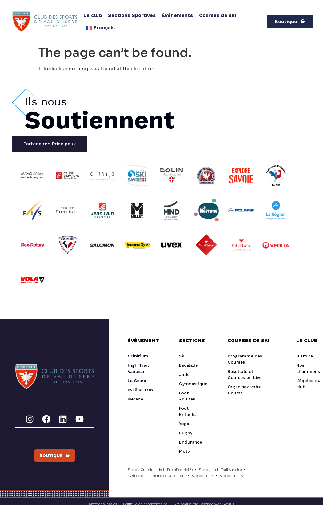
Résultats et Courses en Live (244, 374)
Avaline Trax (141, 389)
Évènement (141, 340)
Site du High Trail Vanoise (220, 470)
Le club (92, 15)
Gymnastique (191, 383)
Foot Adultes (187, 395)
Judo (184, 374)
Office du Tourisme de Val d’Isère (157, 476)
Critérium (138, 355)
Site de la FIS (202, 476)
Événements (177, 15)
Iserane (135, 399)
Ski (182, 355)
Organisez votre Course (244, 389)
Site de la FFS (231, 476)
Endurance (190, 442)
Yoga (184, 423)
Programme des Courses (245, 359)
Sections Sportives (132, 15)
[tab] (49, 144)
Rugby (185, 432)
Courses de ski (217, 15)
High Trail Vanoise (138, 368)
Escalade (188, 365)
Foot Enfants (187, 411)
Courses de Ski (248, 340)
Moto (184, 451)
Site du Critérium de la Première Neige (160, 470)
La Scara (137, 380)
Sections (191, 340)
